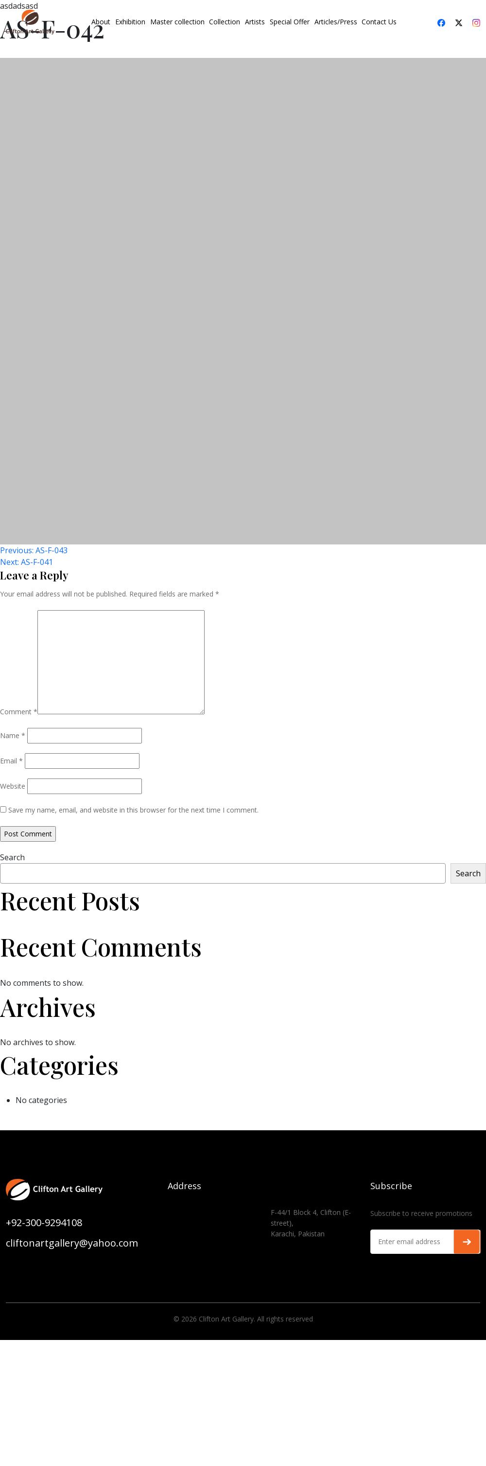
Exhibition (130, 21)
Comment (18, 711)
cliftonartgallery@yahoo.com (72, 1242)
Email (11, 760)
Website (12, 786)
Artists (255, 21)
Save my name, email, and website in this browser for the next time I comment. (133, 809)
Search (12, 857)
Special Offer (290, 21)
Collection (224, 21)
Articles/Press (335, 21)
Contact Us (379, 21)
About (100, 21)
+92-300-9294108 (44, 1222)
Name (12, 735)
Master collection (177, 21)
